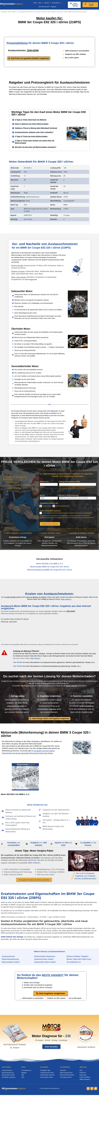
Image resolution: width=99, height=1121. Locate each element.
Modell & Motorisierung (67, 495)
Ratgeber (51, 7)
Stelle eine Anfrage (7, 615)
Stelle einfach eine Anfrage (12, 953)
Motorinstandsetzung (59, 505)
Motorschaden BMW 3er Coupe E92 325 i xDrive (49, 567)
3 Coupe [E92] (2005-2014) (26, 12)
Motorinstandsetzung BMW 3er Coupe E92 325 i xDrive (49, 570)
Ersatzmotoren (44, 505)
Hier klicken (13, 664)
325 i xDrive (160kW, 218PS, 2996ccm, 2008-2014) (49, 12)
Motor (9, 12)
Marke (40, 495)
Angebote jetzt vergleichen (48, 523)
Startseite (3, 12)
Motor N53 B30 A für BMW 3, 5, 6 (49, 564)
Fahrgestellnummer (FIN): (68, 481)
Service (45, 3)
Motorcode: (43, 481)
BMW (13, 12)
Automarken (54, 3)
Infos (38, 3)
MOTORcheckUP (42, 7)
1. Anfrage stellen (17, 701)
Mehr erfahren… (37, 660)
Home (33, 3)
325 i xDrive (28, 224)
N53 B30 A (28, 170)
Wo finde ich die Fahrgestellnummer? (68, 490)
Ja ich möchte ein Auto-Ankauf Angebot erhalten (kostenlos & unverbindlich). (64, 513)
